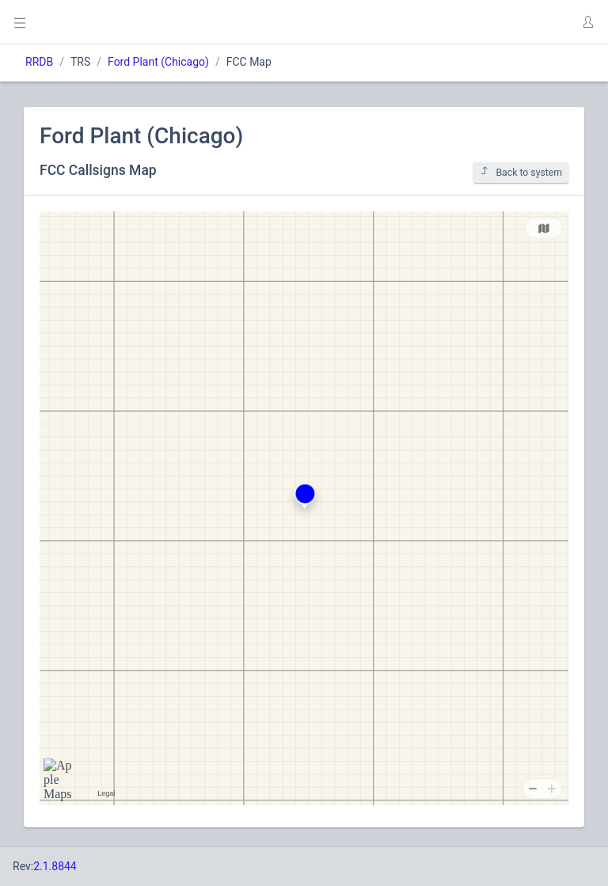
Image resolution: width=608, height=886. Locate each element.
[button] (587, 22)
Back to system (521, 172)
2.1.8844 (55, 866)
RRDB (39, 61)
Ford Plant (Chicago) (158, 61)
